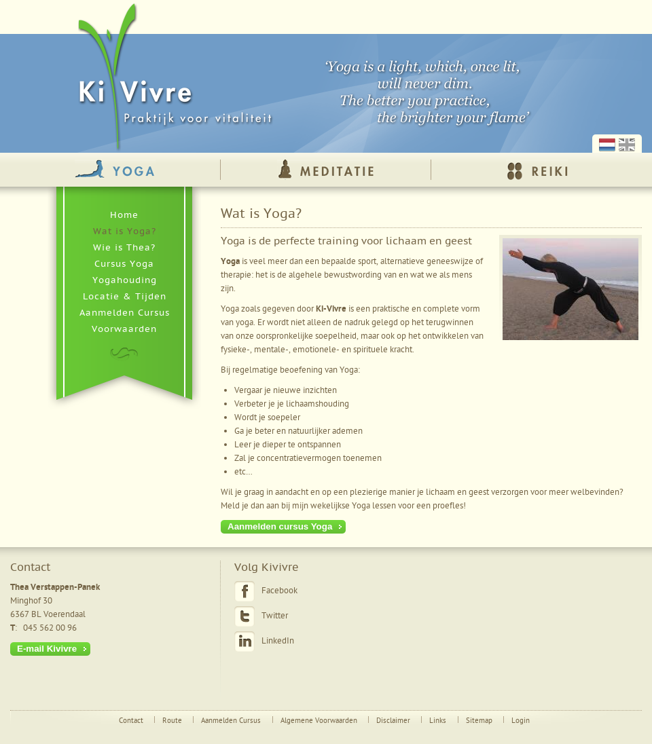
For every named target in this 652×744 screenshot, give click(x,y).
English (627, 144)
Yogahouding (124, 280)
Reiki (537, 170)
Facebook (279, 591)
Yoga (115, 170)
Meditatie (325, 170)
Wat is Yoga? (124, 231)
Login (520, 721)
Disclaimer (393, 721)
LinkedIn (277, 641)
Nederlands (607, 144)
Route (172, 721)
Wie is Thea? (124, 247)
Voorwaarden (124, 329)
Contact (131, 721)
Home (124, 215)
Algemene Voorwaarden (318, 721)
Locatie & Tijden (124, 296)
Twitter (274, 616)
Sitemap (479, 721)
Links (437, 721)
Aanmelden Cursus (124, 313)
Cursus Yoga (124, 264)
